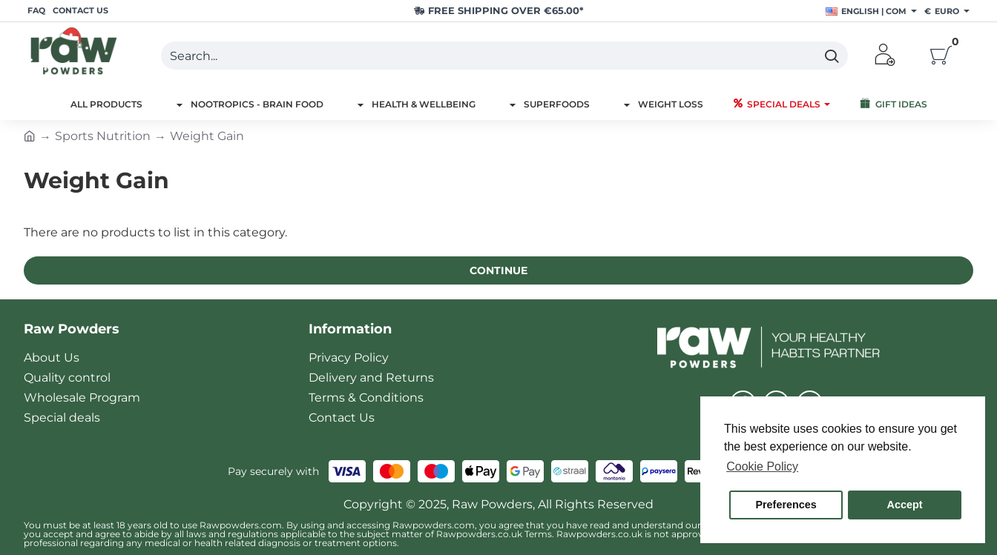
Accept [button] (905, 505)
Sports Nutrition (103, 136)
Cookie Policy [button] (762, 466)
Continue (498, 270)
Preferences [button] (785, 505)
